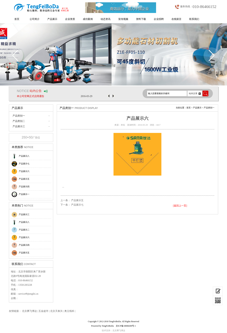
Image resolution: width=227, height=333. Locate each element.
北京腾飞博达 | (30, 311)
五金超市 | (44, 311)
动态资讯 (105, 19)
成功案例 (88, 19)
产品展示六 (20, 171)
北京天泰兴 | (57, 311)
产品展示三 (19, 126)
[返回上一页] (180, 205)
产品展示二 (20, 230)
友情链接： (15, 311)
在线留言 (176, 19)
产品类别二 (19, 121)
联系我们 (194, 19)
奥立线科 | (69, 311)
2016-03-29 (86, 96)
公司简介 (35, 19)
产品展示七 (20, 163)
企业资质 (70, 19)
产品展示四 (20, 186)
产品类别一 (19, 115)
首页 (16, 19)
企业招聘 (159, 19)
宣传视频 (123, 19)
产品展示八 (20, 156)
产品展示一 (20, 194)
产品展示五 (20, 179)
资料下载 (141, 19)
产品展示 (52, 19)
